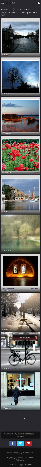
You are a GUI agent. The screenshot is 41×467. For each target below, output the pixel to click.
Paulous (10, 3)
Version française (13, 453)
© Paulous (6, 54)
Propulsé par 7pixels (14, 457)
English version (29, 453)
